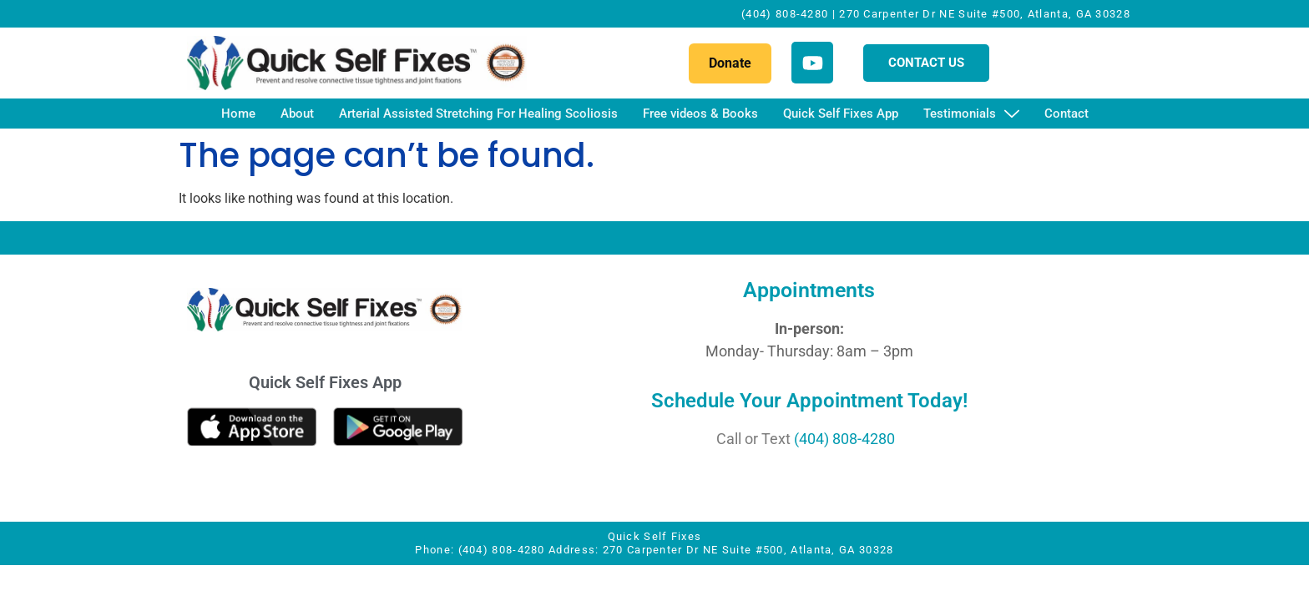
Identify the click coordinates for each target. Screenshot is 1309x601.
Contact (1066, 113)
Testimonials (971, 115)
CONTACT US (926, 62)
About (297, 113)
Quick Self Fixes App (840, 113)
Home (238, 113)
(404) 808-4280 (844, 438)
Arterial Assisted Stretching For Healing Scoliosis (478, 113)
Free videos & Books (700, 113)
